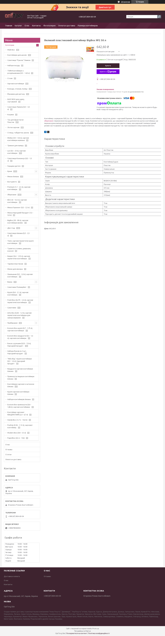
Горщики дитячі (13, 166)
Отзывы (8, 449)
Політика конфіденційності (99, 633)
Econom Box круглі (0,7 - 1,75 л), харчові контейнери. (20, 329)
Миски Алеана (13, 176)
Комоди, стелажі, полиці (17, 89)
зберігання (48, 121)
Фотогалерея (49, 26)
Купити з (108, 72)
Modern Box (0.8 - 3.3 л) (16, 433)
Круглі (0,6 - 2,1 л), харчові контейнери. (17, 293)
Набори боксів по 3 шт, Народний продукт (16, 352)
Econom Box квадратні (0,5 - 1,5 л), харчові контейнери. (20, 337)
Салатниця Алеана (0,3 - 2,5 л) (18, 234)
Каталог (18, 26)
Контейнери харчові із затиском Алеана (20, 385)
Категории (9, 45)
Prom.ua (95, 628)
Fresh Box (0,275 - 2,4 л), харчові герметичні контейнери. (20, 301)
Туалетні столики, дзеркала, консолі (19, 250)
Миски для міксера (15, 269)
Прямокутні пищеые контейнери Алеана (20, 377)
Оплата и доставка (66, 26)
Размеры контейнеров (88, 26)
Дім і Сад (11, 228)
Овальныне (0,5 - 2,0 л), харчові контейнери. (20, 275)
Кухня (9, 171)
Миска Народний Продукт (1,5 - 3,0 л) (20, 214)
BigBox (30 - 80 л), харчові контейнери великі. (17, 221)
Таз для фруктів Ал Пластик (15, 121)
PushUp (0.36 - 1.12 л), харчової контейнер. (20, 426)
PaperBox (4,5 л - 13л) (16, 438)
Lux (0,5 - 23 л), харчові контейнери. (16, 152)
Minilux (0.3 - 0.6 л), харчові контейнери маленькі (18, 139)
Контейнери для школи (17, 55)
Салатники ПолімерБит (16, 287)
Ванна (9, 282)
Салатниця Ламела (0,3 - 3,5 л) (18, 108)
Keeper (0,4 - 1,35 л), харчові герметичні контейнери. (18, 257)
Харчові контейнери (15, 83)
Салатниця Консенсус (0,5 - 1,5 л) (19, 159)
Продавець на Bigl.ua (82, 631)
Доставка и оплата (12, 576)
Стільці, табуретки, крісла (18, 133)
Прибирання (12, 323)
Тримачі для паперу (15, 145)
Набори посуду (13, 65)
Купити (108, 66)
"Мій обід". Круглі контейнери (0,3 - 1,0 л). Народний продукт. (19, 361)
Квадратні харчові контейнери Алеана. (20, 370)
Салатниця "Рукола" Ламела (18, 60)
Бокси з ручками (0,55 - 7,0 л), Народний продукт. (19, 344)
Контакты (36, 26)
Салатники (11, 308)
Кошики (10, 114)
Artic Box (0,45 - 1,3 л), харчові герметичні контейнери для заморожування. (19, 315)
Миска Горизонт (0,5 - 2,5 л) (18, 207)
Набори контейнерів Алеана (19, 399)
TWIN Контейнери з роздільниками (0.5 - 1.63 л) (18, 72)
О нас (27, 26)
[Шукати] (159, 16)
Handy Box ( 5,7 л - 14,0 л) (17, 420)
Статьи (8, 454)
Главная (8, 26)
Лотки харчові (13, 127)
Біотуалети (12, 182)
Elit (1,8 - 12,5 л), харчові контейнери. (17, 201)
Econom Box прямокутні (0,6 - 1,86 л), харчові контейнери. (19, 406)
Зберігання (11, 195)
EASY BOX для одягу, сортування (15, 100)
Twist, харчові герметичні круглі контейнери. (20, 242)
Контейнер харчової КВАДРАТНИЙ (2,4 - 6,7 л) (17, 413)
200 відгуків (125, 2)
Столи (9, 78)
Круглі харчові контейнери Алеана (18, 393)
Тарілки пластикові (15, 264)
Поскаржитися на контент (76, 633)
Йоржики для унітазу (16, 94)
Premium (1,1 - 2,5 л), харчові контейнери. (18, 188)
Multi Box (11, 50)
